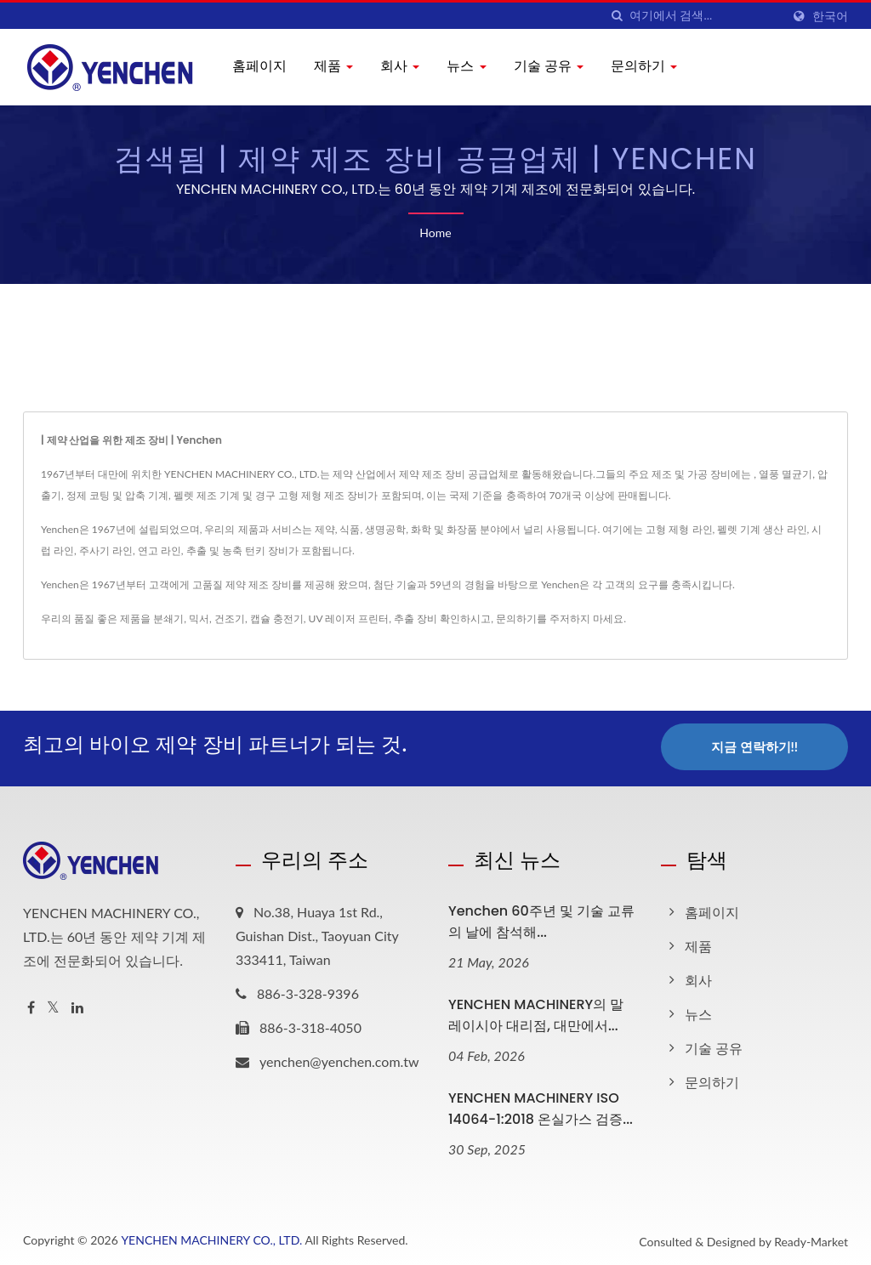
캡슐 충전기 (277, 618)
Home (435, 232)
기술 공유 (549, 66)
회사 (399, 66)
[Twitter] (53, 1004)
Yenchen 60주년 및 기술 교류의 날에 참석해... (541, 918)
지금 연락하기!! (754, 746)
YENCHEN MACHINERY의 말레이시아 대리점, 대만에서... (535, 1011)
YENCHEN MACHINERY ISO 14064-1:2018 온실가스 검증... (540, 1105)
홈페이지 (259, 66)
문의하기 (644, 66)
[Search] (705, 16)
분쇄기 (168, 618)
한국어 (830, 16)
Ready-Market (811, 1238)
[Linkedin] (77, 1004)
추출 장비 (415, 618)
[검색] (616, 16)
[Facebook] (31, 1004)
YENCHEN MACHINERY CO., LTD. (211, 1236)
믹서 (199, 618)
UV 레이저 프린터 (349, 618)
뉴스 (466, 66)
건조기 (229, 618)
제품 (333, 66)
